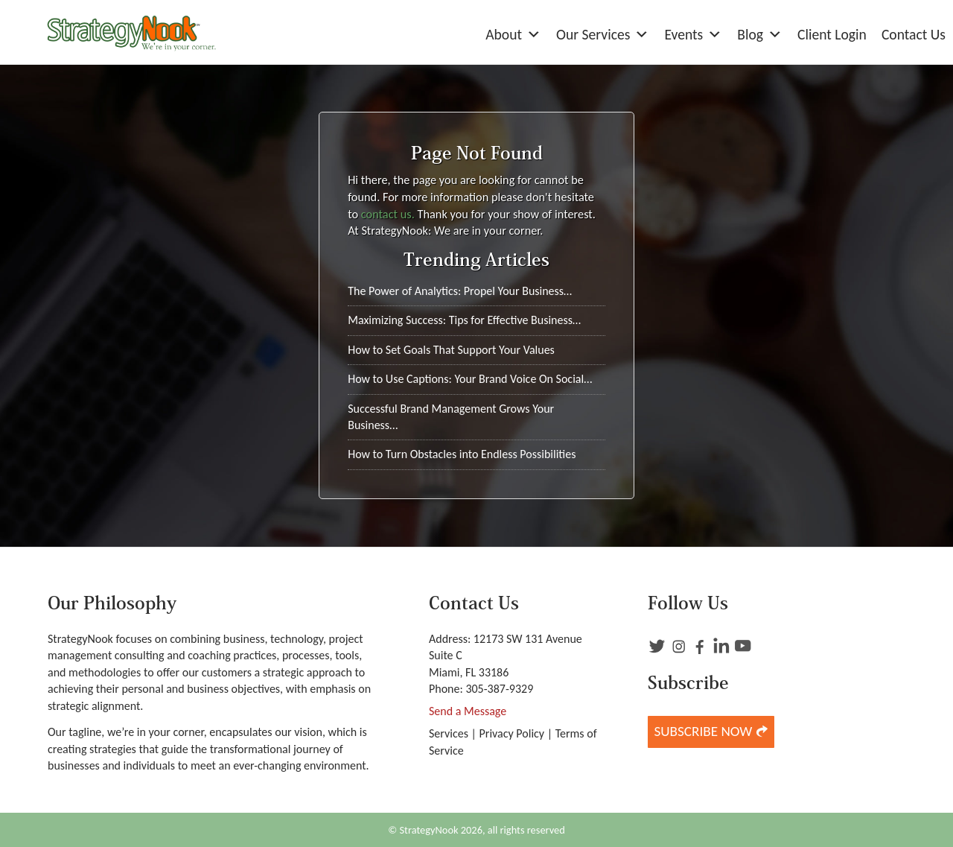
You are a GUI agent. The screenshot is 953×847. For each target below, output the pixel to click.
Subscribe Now (711, 731)
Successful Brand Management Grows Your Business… (451, 417)
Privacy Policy (512, 733)
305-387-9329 (499, 689)
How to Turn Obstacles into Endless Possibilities (462, 454)
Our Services (602, 35)
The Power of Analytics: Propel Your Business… (460, 291)
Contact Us (914, 34)
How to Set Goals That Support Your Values (451, 350)
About (513, 35)
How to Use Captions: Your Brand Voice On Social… (470, 379)
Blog (760, 35)
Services (448, 733)
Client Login (832, 34)
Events (693, 35)
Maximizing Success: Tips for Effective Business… (464, 320)
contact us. (388, 213)
